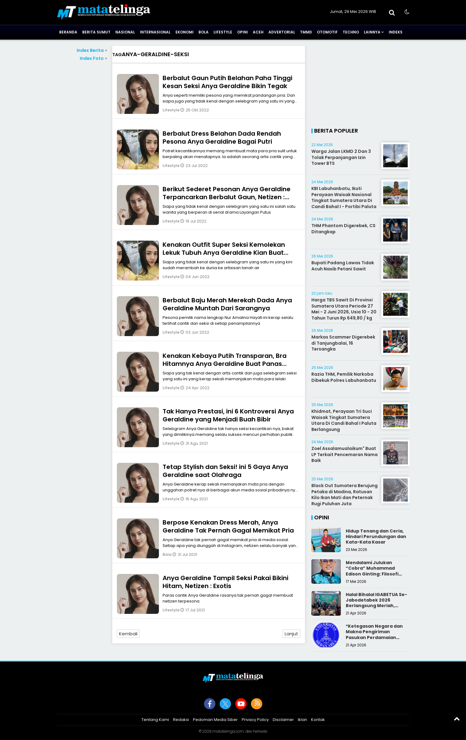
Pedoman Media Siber (215, 720)
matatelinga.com (228, 731)
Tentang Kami (155, 720)
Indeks (395, 32)
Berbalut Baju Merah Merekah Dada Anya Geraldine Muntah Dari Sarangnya (227, 304)
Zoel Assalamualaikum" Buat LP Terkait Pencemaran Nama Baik (344, 454)
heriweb (260, 731)
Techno (351, 32)
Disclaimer (283, 720)
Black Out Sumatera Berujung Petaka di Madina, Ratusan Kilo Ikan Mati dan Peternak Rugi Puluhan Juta (344, 494)
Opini (242, 32)
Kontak (318, 720)
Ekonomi (184, 32)
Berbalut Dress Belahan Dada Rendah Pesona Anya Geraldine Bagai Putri (222, 137)
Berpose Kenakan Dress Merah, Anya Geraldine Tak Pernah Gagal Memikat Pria (228, 526)
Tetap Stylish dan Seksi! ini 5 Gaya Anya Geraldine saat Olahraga (225, 471)
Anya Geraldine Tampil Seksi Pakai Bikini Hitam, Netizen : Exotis (225, 582)
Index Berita (92, 50)
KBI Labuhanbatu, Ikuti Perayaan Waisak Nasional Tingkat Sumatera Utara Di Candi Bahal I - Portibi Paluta (343, 197)
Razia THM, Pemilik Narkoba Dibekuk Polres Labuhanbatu (343, 377)
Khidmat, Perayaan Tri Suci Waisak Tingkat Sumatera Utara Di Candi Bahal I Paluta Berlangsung (343, 420)
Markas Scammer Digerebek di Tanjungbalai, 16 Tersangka (343, 343)
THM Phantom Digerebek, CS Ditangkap (343, 229)
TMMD (306, 32)
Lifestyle (223, 32)
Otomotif (327, 32)
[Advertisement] (82, 154)
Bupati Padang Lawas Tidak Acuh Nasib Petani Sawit (342, 266)
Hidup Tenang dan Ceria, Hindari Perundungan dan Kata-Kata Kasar (376, 536)
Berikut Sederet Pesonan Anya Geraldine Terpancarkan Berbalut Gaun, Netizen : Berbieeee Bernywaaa (227, 197)
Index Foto (93, 58)
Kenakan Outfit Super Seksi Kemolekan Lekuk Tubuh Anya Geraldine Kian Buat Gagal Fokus (224, 252)
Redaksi (181, 720)
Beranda (68, 32)
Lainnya (372, 32)
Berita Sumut (96, 32)
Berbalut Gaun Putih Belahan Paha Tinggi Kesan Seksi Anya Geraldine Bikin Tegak (227, 82)
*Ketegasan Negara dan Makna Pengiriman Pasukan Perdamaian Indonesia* (374, 634)
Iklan (302, 720)
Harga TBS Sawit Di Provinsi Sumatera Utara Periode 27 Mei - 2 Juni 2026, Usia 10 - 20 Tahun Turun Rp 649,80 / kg (343, 309)
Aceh (258, 32)
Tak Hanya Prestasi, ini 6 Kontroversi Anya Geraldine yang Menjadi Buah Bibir (228, 415)
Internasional (155, 32)
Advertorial (281, 32)
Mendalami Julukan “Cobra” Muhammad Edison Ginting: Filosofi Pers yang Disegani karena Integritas (377, 574)
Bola (203, 32)
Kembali (128, 633)
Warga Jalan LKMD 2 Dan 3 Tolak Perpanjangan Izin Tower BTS (341, 157)
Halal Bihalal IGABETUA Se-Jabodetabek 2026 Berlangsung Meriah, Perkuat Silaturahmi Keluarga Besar (376, 605)
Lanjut (291, 633)
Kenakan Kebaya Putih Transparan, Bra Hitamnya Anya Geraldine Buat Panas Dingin (225, 363)
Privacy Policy (255, 720)
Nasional (125, 32)
